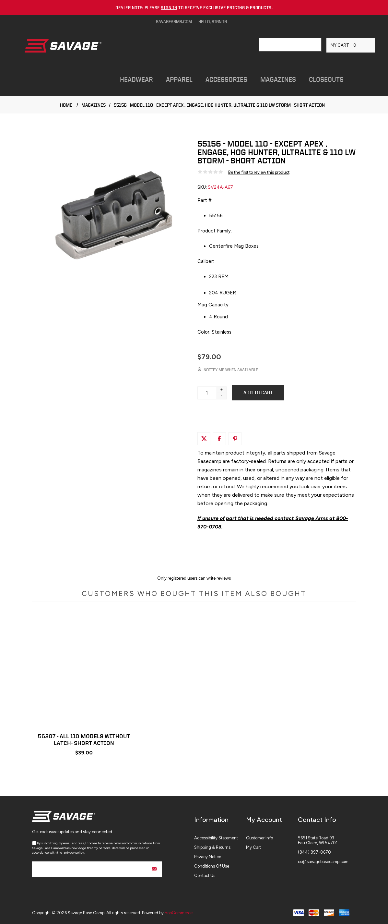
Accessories (226, 79)
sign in (169, 7)
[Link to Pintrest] (235, 438)
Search (314, 44)
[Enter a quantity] (207, 392)
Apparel (179, 79)
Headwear (136, 79)
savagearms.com (174, 21)
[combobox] (283, 44)
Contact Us (204, 875)
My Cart (253, 847)
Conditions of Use (211, 866)
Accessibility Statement (216, 837)
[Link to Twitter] (204, 438)
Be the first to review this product (258, 172)
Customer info (259, 837)
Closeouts (326, 79)
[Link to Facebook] (219, 438)
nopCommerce (179, 912)
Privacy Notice (207, 856)
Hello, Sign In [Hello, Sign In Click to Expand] (212, 21)
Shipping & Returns (212, 847)
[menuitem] (220, 838)
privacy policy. (74, 852)
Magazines (278, 79)
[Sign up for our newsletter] (97, 869)
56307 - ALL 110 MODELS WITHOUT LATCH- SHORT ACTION (84, 739)
